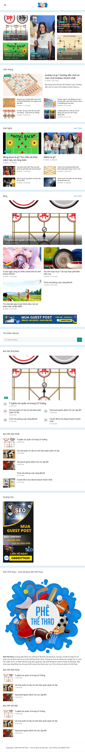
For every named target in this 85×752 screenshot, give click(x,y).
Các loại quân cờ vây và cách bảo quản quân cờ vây (23, 411)
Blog (6, 31)
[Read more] (40, 319)
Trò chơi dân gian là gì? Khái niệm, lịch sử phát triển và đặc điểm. (20, 305)
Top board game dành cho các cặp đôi (66, 410)
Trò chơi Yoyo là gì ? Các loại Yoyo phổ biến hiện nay (62, 272)
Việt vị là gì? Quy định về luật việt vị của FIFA (29, 179)
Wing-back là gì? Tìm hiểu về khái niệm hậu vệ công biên (15, 55)
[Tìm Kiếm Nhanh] (79, 340)
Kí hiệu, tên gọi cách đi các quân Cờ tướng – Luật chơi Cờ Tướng (28, 112)
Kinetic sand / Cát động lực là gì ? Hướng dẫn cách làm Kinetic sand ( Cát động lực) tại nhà (70, 101)
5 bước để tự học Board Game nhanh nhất (65, 420)
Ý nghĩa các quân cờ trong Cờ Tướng (15, 35)
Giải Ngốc (8, 51)
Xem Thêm (78, 128)
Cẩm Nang (7, 75)
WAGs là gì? (36, 56)
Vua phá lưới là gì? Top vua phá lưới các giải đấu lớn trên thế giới (69, 26)
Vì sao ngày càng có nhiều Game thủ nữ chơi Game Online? (22, 272)
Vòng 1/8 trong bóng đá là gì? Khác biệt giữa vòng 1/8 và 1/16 (69, 54)
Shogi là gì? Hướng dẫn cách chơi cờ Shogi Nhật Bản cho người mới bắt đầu (29, 101)
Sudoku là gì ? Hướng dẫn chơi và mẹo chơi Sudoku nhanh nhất (62, 76)
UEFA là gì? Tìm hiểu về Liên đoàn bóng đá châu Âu (70, 179)
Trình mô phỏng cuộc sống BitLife (58, 282)
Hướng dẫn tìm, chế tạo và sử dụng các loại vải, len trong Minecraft (68, 113)
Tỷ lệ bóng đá (74, 748)
